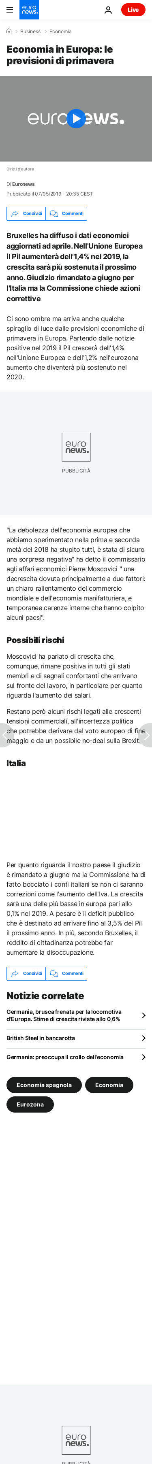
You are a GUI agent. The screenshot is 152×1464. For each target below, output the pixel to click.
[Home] (8, 31)
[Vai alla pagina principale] (29, 9)
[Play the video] (76, 119)
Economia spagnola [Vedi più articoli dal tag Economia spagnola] (44, 1084)
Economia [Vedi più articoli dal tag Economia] (109, 1084)
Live (133, 9)
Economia (60, 31)
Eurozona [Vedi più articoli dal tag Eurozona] (30, 1103)
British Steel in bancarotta (40, 1037)
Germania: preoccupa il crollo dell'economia (65, 1056)
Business (30, 31)
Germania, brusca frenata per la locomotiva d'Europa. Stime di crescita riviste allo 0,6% (63, 1015)
